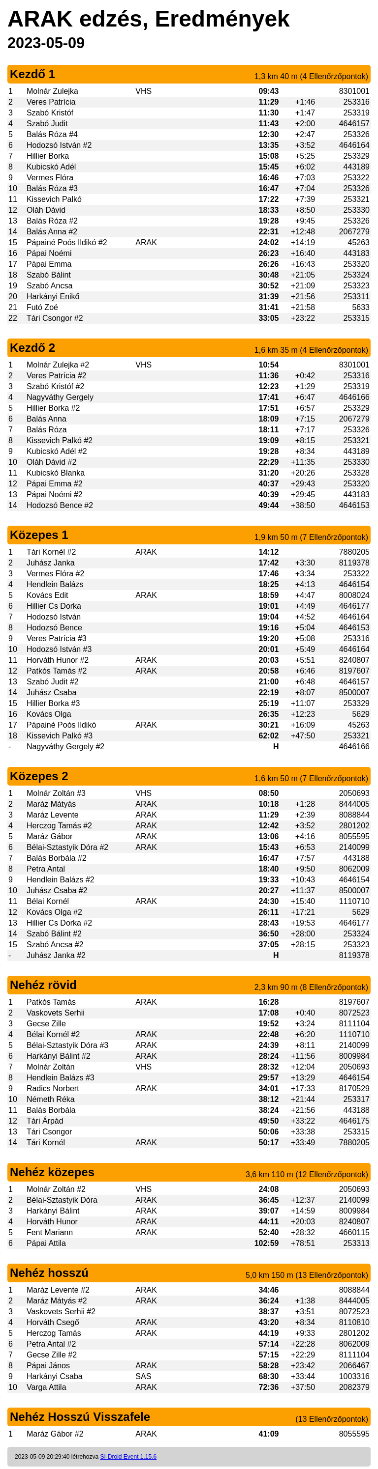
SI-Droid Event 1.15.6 (128, 1456)
